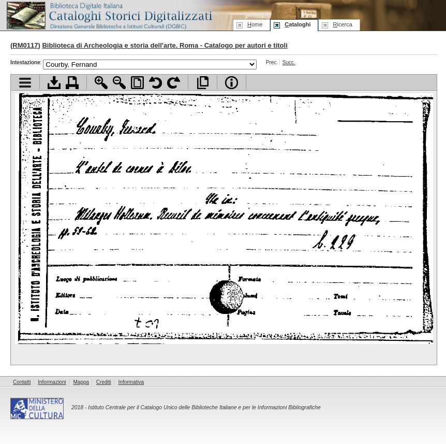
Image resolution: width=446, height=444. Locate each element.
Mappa (81, 382)
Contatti (22, 382)
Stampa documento (72, 82)
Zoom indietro (119, 82)
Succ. (289, 62)
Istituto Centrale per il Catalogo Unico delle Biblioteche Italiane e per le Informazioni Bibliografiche (204, 407)
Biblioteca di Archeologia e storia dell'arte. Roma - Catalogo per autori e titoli (164, 45)
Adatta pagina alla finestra (137, 82)
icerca (342, 24)
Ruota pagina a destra (173, 82)
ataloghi (297, 24)
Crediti (103, 382)
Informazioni (52, 382)
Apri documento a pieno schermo (202, 82)
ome (254, 24)
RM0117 (25, 45)
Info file (231, 82)
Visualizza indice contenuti (25, 82)
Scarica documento (54, 82)
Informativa (131, 382)
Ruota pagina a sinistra (155, 82)
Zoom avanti (101, 82)
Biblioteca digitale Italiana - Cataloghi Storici (108, 15)
